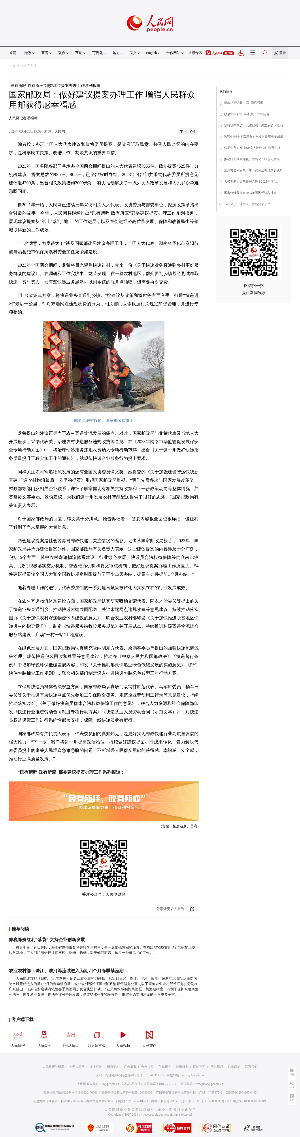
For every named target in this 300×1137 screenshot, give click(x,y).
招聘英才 (113, 1066)
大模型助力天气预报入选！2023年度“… (251, 181)
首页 (12, 53)
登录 (282, 53)
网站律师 (217, 1066)
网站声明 (199, 1066)
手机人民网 (70, 1037)
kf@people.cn (110, 1084)
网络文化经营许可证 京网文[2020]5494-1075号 (117, 1101)
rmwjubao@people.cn (209, 1084)
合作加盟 (147, 1066)
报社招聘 (95, 1066)
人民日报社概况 (53, 1066)
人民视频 (123, 1037)
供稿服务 (165, 1066)
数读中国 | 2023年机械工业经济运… (248, 114)
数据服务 (182, 1066)
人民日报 (18, 1037)
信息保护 (234, 1066)
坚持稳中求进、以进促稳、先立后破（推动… (255, 125)
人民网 (14, 65)
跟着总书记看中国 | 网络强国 (243, 103)
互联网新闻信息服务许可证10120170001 (70, 1092)
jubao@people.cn (193, 1075)
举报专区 (195, 53)
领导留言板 (97, 1037)
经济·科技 (30, 65)
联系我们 (251, 1066)
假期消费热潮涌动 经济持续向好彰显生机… (254, 148)
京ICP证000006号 (213, 1101)
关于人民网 (77, 1066)
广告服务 (130, 1066)
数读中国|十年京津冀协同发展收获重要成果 (253, 136)
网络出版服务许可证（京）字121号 (175, 1101)
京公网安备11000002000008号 (247, 1101)
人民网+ (44, 1037)
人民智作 (149, 1037)
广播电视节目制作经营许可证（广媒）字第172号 (189, 1092)
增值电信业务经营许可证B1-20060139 (126, 1092)
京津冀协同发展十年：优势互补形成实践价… (255, 170)
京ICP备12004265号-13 (241, 1092)
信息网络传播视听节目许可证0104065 (58, 1101)
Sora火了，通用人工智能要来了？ (248, 204)
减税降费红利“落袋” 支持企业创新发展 (47, 939)
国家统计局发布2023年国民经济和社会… (252, 193)
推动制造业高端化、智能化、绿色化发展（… (255, 159)
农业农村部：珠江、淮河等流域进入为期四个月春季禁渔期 (66, 970)
